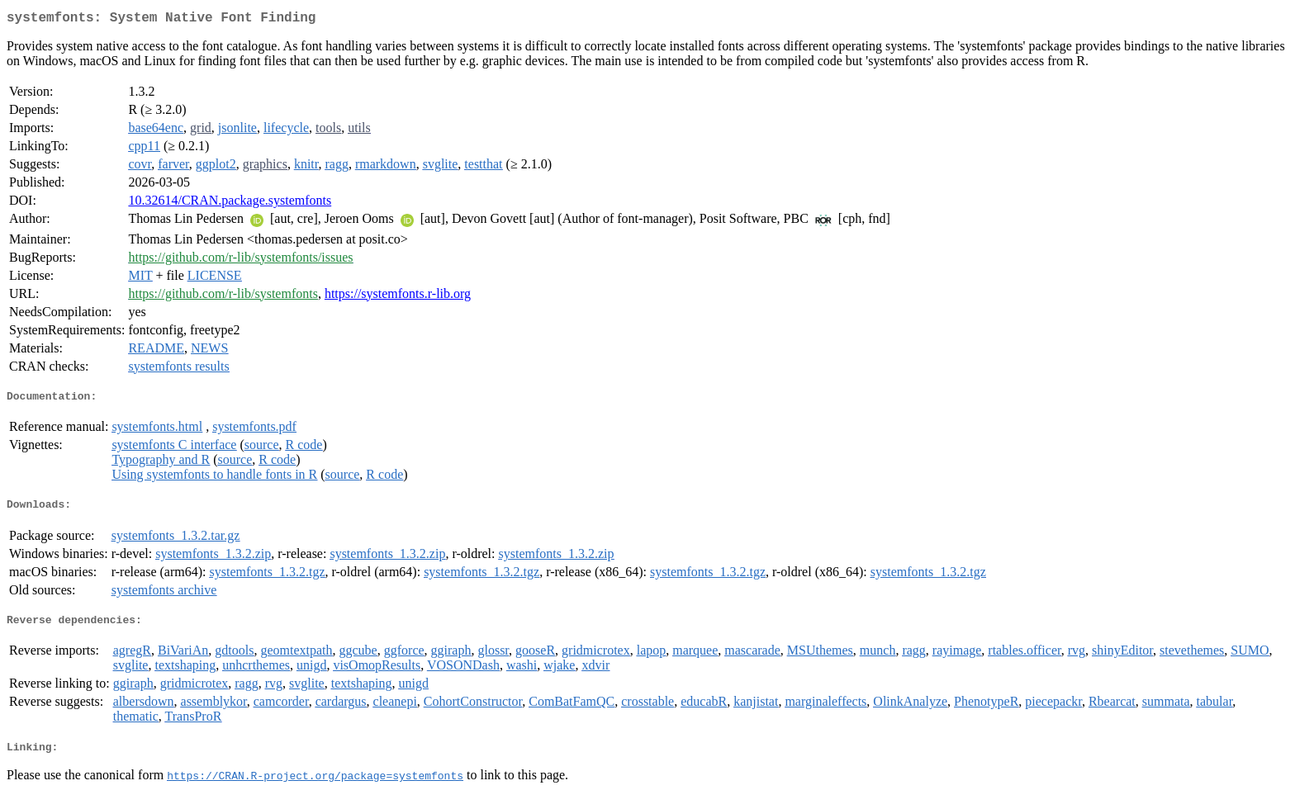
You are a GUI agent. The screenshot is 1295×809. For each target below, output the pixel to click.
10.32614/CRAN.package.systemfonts (229, 203)
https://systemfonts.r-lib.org (398, 297)
